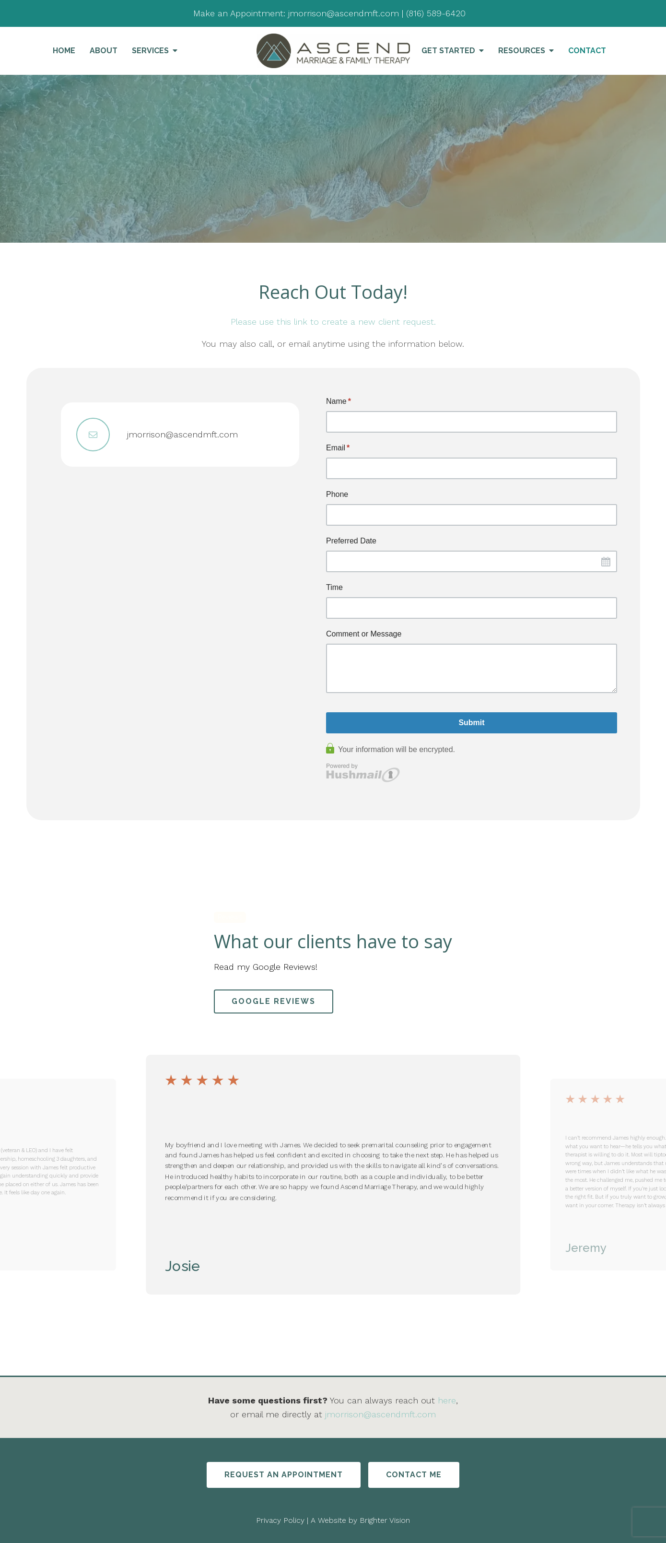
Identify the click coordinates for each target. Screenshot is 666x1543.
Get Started (448, 50)
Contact (587, 50)
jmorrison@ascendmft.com (380, 1414)
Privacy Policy (280, 1520)
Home (64, 50)
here (447, 1400)
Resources (521, 50)
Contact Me (414, 1474)
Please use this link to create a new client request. (333, 322)
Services (150, 50)
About (103, 50)
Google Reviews (273, 1001)
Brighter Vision (385, 1520)
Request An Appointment (283, 1474)
